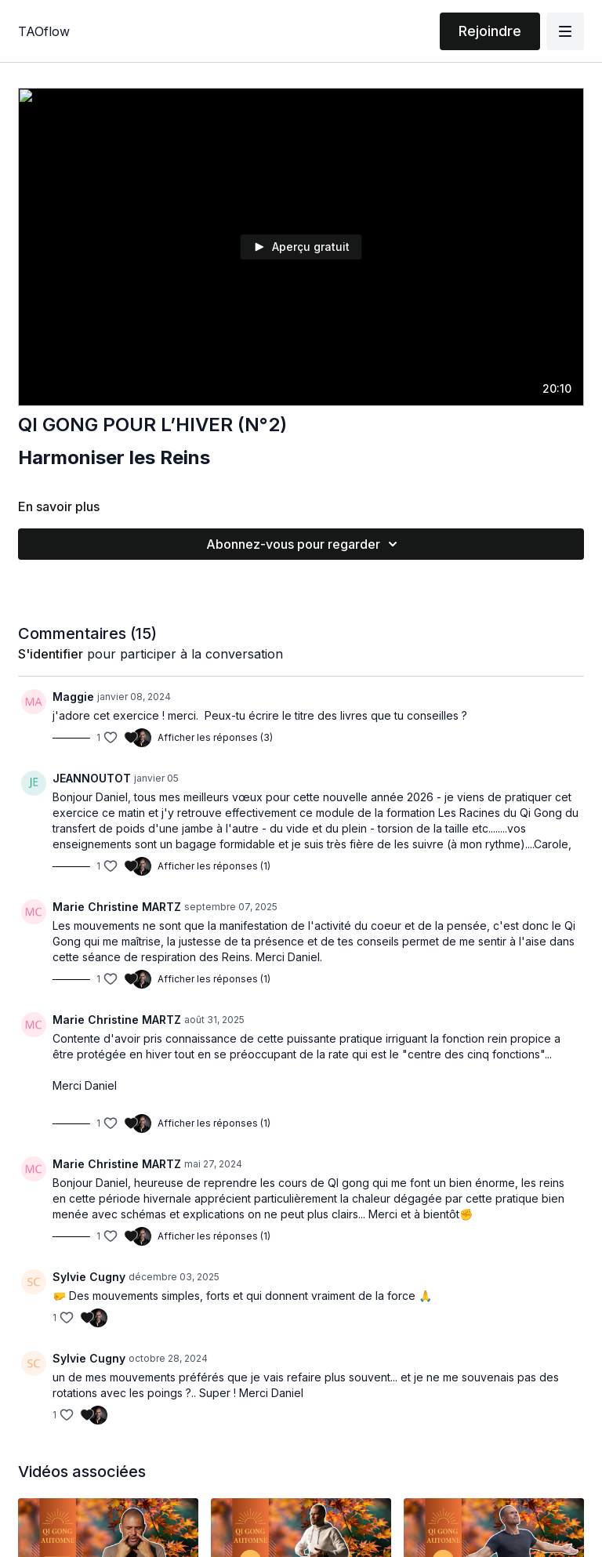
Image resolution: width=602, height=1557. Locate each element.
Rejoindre (490, 31)
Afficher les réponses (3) (215, 737)
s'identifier (50, 654)
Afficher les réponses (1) (214, 866)
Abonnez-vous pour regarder (304, 544)
